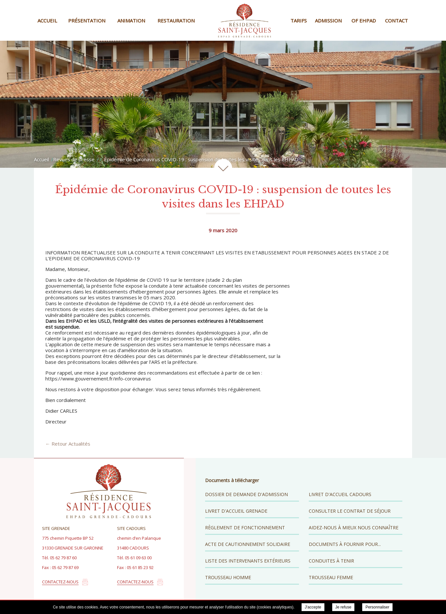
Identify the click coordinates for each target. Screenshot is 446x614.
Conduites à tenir (331, 561)
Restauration (176, 20)
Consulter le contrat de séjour (350, 511)
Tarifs (298, 20)
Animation (131, 20)
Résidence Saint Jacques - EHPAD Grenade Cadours (244, 20)
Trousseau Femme (331, 577)
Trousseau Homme (228, 577)
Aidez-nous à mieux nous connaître (353, 527)
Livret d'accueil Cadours (340, 494)
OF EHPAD (363, 20)
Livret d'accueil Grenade (236, 511)
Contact (396, 20)
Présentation (86, 20)
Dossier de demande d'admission (246, 494)
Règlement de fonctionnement (245, 527)
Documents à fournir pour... (345, 544)
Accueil (47, 20)
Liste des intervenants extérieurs (247, 561)
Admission (328, 20)
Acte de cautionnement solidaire (247, 544)
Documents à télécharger (232, 480)
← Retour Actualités (67, 443)
